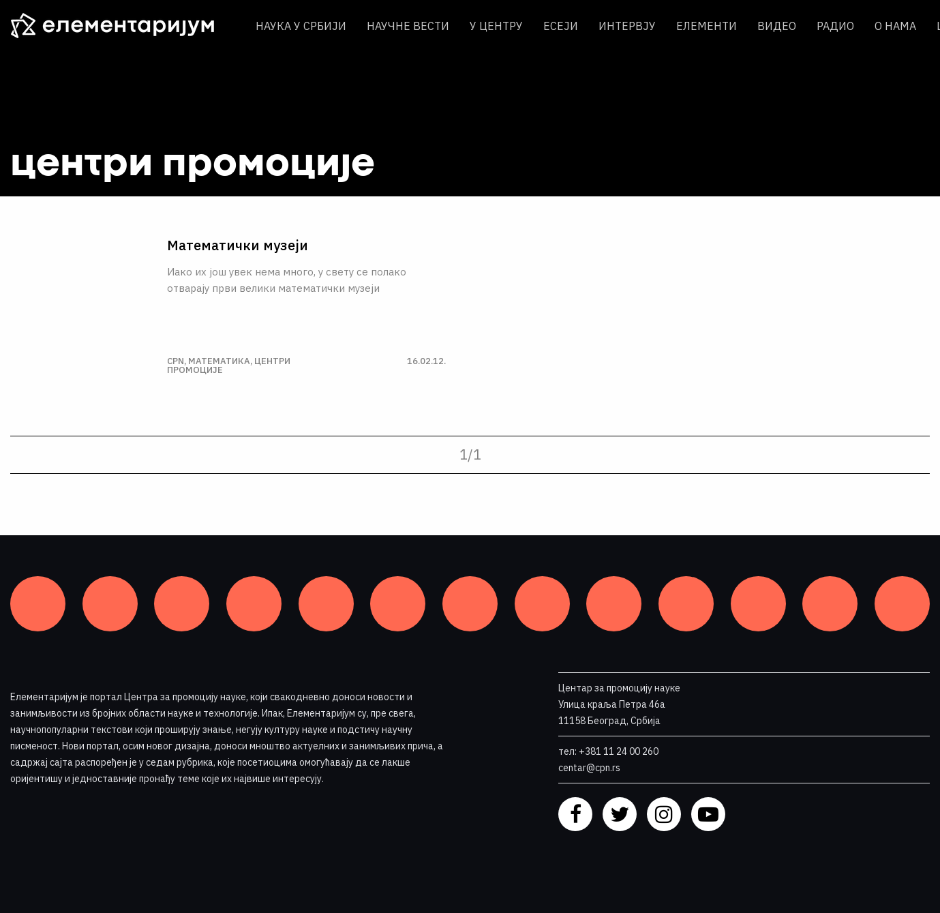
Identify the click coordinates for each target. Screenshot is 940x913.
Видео (776, 26)
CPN (175, 361)
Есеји (560, 26)
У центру (496, 26)
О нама (895, 26)
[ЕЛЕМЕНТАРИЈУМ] (122, 26)
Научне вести (408, 26)
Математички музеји (237, 245)
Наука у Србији (301, 26)
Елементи (706, 26)
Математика (219, 361)
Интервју (627, 26)
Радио (835, 26)
